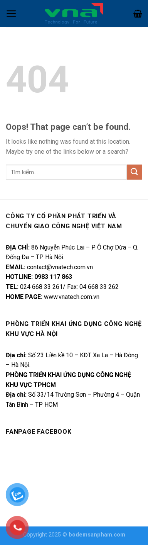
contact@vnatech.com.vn (60, 267)
